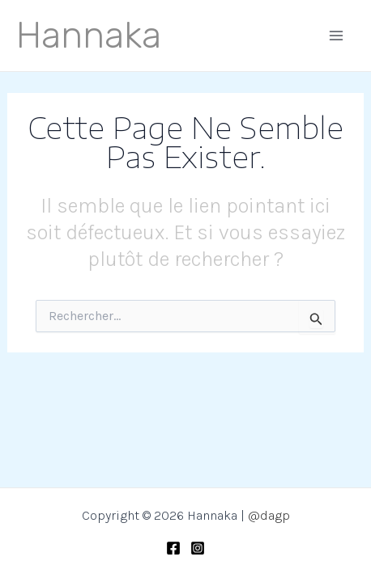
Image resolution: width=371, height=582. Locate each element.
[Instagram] (197, 548)
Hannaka (88, 35)
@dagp (269, 515)
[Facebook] (173, 548)
